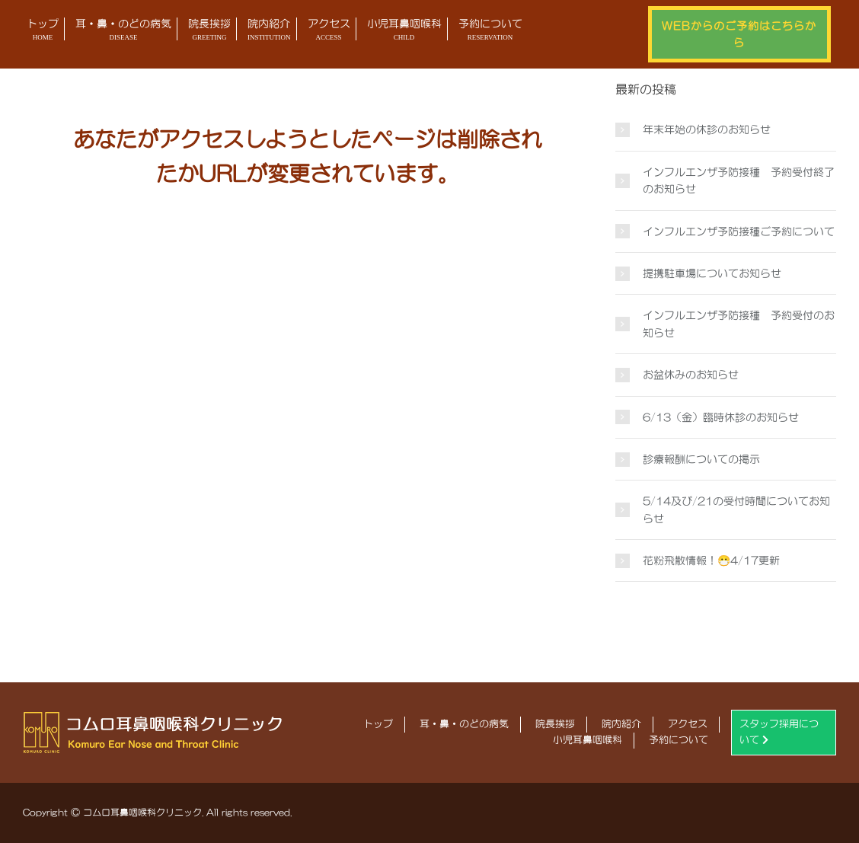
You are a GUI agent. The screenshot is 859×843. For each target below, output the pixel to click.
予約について (490, 30)
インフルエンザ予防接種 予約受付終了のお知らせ (739, 180)
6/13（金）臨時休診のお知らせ (721, 417)
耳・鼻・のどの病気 (123, 30)
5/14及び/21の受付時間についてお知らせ (736, 509)
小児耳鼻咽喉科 (404, 30)
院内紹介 (269, 30)
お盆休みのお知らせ (691, 374)
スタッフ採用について (779, 732)
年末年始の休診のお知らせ (707, 129)
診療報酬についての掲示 (701, 459)
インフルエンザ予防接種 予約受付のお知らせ (739, 323)
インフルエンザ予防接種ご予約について (739, 231)
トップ (43, 30)
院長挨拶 (209, 30)
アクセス (329, 30)
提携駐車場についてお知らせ (712, 273)
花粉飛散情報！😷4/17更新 (711, 560)
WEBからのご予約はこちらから (739, 34)
